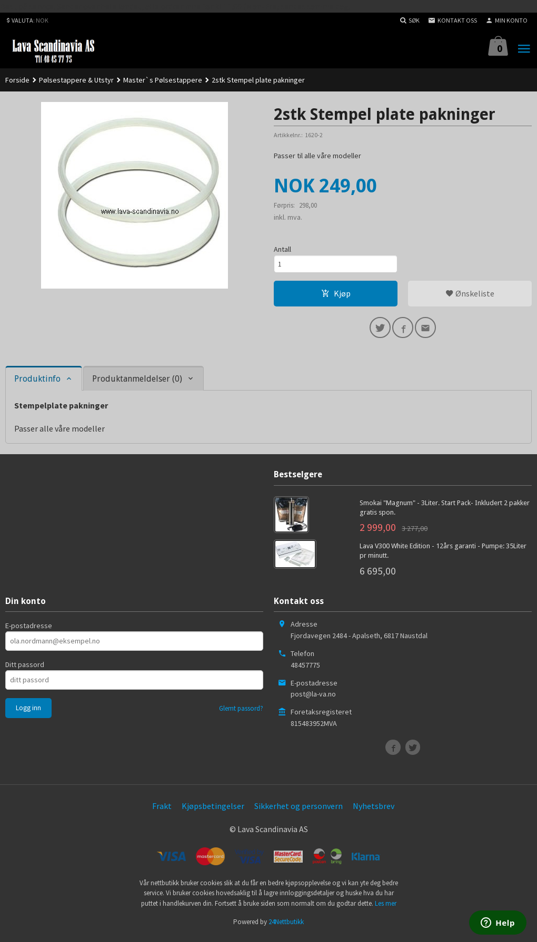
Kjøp (336, 296)
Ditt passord (24, 668)
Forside (17, 80)
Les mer (385, 907)
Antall (282, 249)
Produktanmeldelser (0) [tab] (137, 383)
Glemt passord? (241, 712)
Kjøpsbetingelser (213, 810)
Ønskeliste (469, 296)
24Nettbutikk (286, 925)
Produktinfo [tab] (37, 383)
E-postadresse (28, 629)
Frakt (162, 810)
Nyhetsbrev (373, 810)
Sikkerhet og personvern (298, 810)
